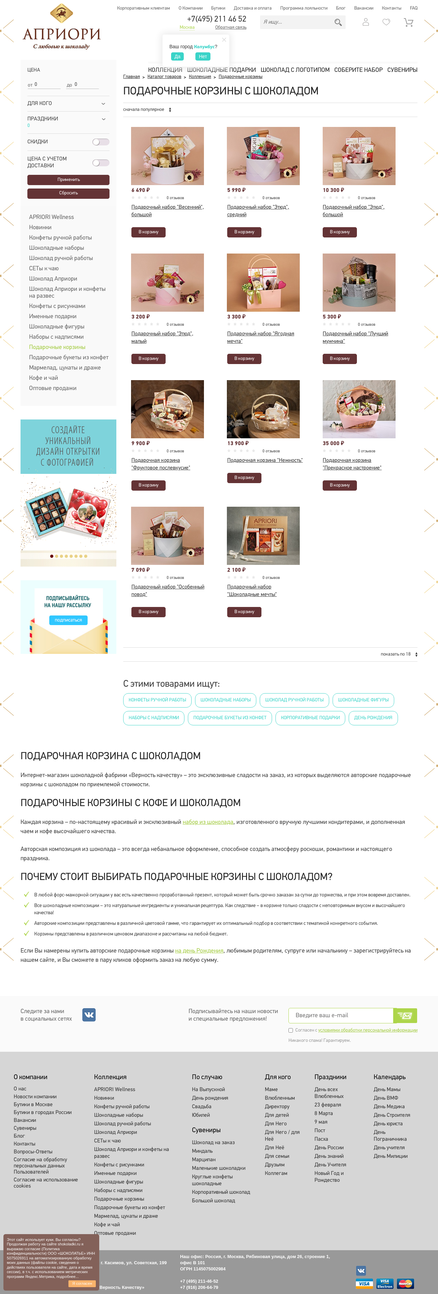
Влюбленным (280, 1098)
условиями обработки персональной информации (367, 1030)
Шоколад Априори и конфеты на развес (67, 292)
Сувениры (402, 70)
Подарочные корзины (57, 347)
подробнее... (67, 1276)
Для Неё (274, 1148)
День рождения (373, 718)
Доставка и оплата (253, 8)
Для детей (277, 1115)
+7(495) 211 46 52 (216, 19)
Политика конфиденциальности (33, 1251)
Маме (271, 1089)
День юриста (388, 1124)
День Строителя (392, 1115)
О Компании (191, 8)
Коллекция (165, 70)
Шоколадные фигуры (57, 327)
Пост (319, 1131)
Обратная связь (230, 27)
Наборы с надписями (56, 337)
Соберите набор (358, 70)
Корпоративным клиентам (143, 8)
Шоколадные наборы (56, 248)
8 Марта (323, 1113)
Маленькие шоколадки (218, 1168)
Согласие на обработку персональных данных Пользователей (40, 1166)
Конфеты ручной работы (60, 238)
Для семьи (277, 1156)
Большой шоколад (213, 1201)
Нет (203, 56)
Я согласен (82, 1283)
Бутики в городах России (43, 1112)
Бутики (218, 8)
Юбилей (201, 1115)
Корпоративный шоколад (221, 1192)
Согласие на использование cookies (46, 1183)
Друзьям (275, 1165)
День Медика (389, 1107)
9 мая (320, 1122)
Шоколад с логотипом (295, 70)
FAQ (413, 8)
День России (329, 1148)
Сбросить (68, 193)
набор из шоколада (208, 822)
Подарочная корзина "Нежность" (265, 460)
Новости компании (35, 1097)
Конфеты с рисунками (57, 306)
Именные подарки (53, 316)
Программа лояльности (303, 8)
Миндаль (202, 1151)
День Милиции (391, 1156)
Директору (277, 1107)
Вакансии (363, 8)
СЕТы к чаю (44, 269)
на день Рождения (199, 951)
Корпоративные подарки (310, 718)
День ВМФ (386, 1098)
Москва (187, 27)
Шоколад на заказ (213, 1143)
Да (177, 56)
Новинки (40, 227)
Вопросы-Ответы (33, 1152)
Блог (341, 8)
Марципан (204, 1160)
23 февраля (327, 1105)
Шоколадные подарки (221, 70)
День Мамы (387, 1089)
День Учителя (330, 1165)
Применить (68, 179)
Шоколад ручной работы (61, 258)
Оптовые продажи (53, 388)
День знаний (329, 1156)
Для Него (276, 1124)
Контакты (391, 8)
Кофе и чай (43, 378)
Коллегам (276, 1173)
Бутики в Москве (33, 1105)
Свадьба (201, 1107)
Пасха (321, 1139)
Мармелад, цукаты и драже (65, 368)
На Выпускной (208, 1089)
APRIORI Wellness (51, 217)
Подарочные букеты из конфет (68, 357)
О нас (20, 1089)
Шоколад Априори (53, 279)
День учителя (389, 1148)
